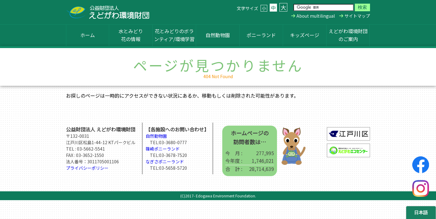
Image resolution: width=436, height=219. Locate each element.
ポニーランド (261, 35)
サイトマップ (357, 16)
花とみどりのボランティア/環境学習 (174, 35)
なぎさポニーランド (165, 161)
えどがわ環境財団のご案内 (348, 35)
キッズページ (304, 35)
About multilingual (315, 16)
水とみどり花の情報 (131, 35)
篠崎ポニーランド (163, 149)
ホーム (87, 35)
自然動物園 (218, 35)
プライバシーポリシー (87, 168)
